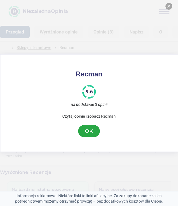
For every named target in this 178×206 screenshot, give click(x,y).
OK (89, 131)
